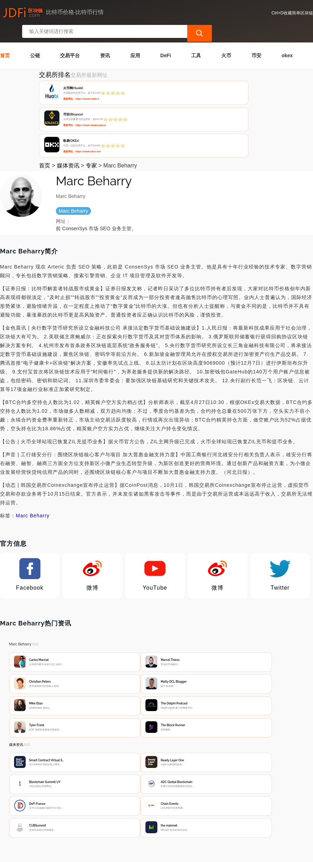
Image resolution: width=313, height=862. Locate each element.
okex (287, 38)
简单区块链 (113, 853)
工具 (196, 38)
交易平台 (70, 38)
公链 (35, 38)
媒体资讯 (68, 96)
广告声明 (149, 807)
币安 (256, 38)
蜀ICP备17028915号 (144, 853)
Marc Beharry (33, 446)
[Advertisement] (156, 749)
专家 (91, 96)
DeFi (165, 38)
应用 (135, 38)
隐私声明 (114, 807)
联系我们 (80, 807)
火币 (226, 38)
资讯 (105, 38)
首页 (5, 38)
